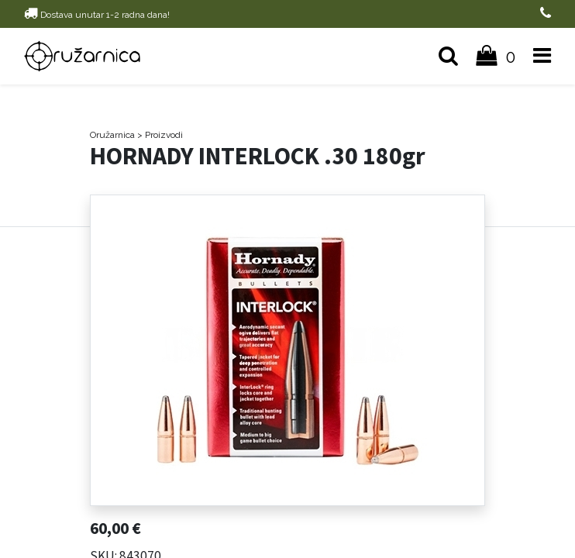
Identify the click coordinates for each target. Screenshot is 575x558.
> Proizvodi (160, 134)
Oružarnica (112, 134)
